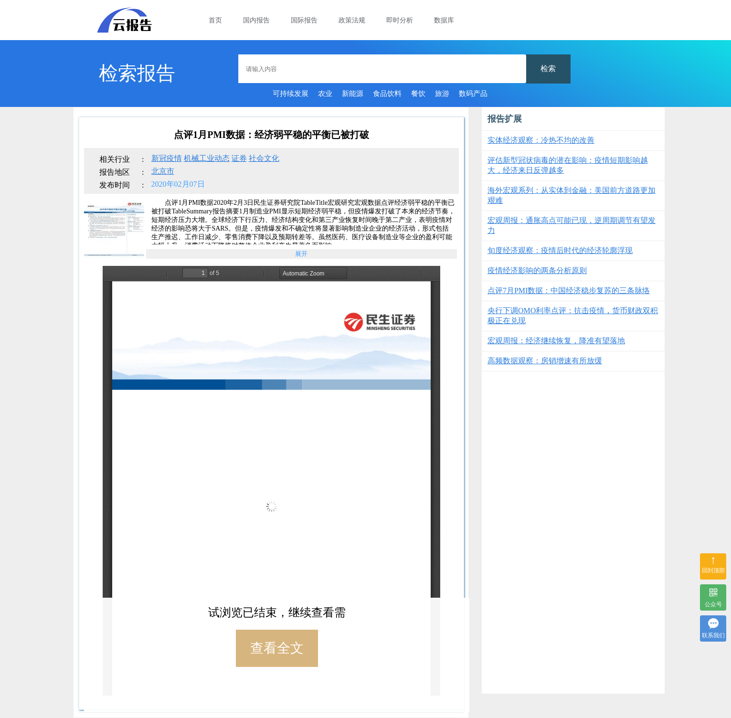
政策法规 (352, 20)
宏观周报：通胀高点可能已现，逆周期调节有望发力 (571, 225)
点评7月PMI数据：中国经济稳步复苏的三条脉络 (568, 290)
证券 (239, 158)
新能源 (352, 93)
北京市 (162, 171)
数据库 (444, 20)
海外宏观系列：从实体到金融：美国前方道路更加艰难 (571, 195)
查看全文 (277, 648)
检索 (548, 68)
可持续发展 (290, 93)
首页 (215, 20)
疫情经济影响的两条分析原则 (537, 270)
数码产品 (473, 93)
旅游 (442, 93)
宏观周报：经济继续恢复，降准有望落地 (556, 341)
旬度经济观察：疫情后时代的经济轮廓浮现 (560, 250)
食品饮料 (387, 93)
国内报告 (256, 20)
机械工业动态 (207, 158)
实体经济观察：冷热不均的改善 (540, 140)
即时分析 (399, 20)
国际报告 (304, 20)
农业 (325, 93)
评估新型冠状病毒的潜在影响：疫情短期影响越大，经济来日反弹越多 (567, 165)
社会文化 (264, 158)
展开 (301, 253)
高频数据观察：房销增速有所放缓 (544, 361)
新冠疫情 (166, 158)
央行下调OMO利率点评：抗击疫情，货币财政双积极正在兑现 (572, 315)
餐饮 (418, 93)
